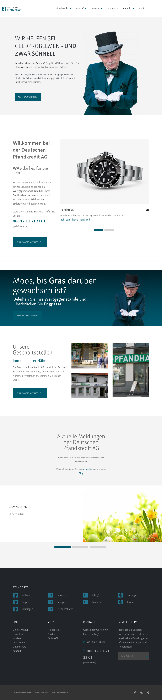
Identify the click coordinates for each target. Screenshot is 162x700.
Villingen (96, 595)
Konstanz (61, 595)
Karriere (17, 638)
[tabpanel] (104, 180)
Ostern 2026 (18, 506)
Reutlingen (27, 608)
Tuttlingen (132, 595)
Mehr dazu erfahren (28, 96)
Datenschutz (19, 646)
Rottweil (26, 595)
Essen (130, 602)
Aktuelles (87, 469)
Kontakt (127, 8)
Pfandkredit (62, 8)
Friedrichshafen (65, 608)
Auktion (52, 634)
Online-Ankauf (20, 629)
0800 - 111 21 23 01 (29, 220)
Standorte (112, 8)
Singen (25, 602)
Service (95, 8)
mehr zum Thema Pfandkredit (75, 219)
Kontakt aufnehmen (27, 315)
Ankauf (80, 8)
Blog (81, 473)
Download (18, 634)
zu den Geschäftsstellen (29, 242)
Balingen (61, 602)
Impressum (19, 642)
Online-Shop (54, 638)
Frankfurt (97, 602)
